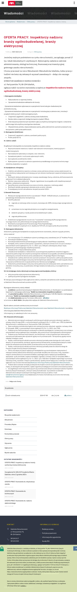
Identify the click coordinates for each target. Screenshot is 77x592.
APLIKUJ (46, 298)
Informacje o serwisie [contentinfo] (49, 524)
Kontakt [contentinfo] (10, 524)
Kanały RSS (46, 541)
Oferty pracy (31, 22)
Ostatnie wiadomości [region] (13, 459)
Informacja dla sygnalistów (51, 537)
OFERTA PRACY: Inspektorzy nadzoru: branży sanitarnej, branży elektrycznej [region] (20, 463)
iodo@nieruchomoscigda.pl (15, 375)
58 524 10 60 (15, 541)
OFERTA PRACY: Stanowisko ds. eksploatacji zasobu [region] (20, 483)
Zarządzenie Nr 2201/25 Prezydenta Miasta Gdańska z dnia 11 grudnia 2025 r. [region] (19, 473)
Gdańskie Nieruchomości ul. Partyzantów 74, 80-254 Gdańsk (19, 531)
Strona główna (10, 22)
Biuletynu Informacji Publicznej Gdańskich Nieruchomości (24, 308)
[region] (38, 13)
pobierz (68, 395)
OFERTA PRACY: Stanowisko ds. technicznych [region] (15, 492)
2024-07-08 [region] (44, 395)
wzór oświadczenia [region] (12, 395)
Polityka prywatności (49, 533)
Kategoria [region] (30, 52)
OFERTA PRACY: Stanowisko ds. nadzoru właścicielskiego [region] (18, 502)
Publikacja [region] (9, 52)
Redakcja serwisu (48, 529)
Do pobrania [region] (9, 388)
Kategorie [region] (8, 410)
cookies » (23, 586)
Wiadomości (21, 22)
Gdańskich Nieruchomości (56, 308)
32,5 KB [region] (57, 395)
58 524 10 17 (15, 538)
